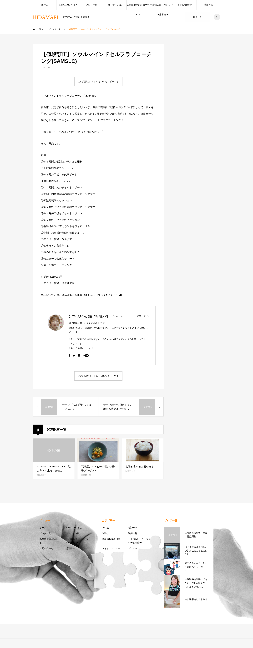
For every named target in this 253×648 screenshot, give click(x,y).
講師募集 (208, 5)
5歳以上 (106, 533)
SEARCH (217, 17)
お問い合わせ (185, 5)
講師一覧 (132, 533)
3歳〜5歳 (132, 527)
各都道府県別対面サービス (138, 7)
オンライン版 (115, 5)
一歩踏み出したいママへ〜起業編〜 (161, 7)
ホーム (44, 5)
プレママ (132, 548)
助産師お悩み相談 (111, 539)
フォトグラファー (111, 548)
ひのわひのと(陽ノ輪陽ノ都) (89, 316)
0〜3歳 (105, 527)
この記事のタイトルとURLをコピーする (98, 81)
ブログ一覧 (91, 5)
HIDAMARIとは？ (68, 5)
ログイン (197, 17)
